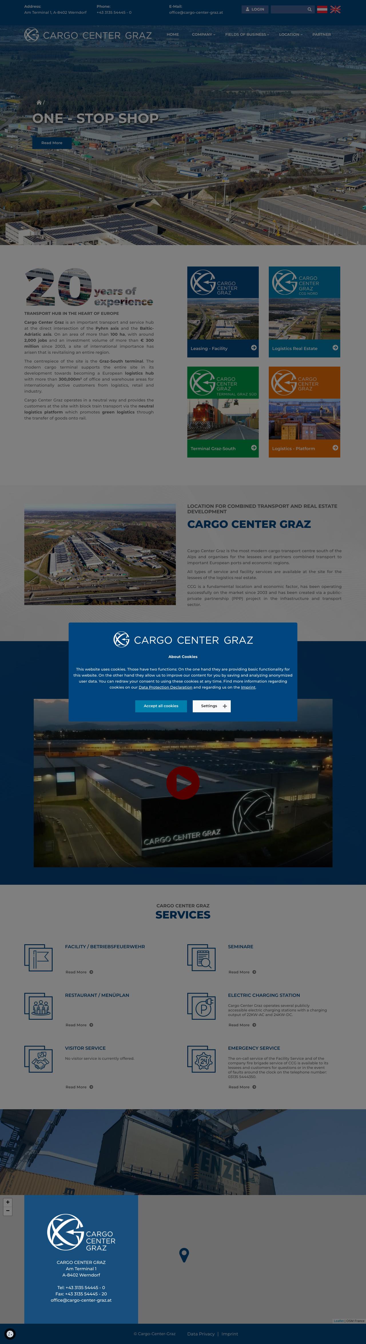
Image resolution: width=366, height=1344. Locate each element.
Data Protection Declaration (165, 674)
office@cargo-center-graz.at (81, 1300)
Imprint (248, 674)
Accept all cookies (161, 693)
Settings (209, 693)
